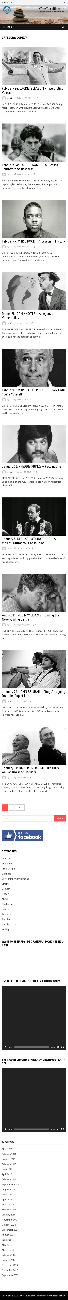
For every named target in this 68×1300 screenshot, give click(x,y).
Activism (6, 858)
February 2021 (9, 1154)
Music (5, 898)
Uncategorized (9, 924)
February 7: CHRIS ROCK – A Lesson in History (33, 241)
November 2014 (10, 1219)
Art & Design (8, 868)
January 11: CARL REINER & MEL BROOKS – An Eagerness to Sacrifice (31, 770)
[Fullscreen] (62, 1047)
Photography (8, 903)
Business (6, 873)
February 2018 (9, 1164)
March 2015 (8, 1204)
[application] (34, 1018)
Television (7, 914)
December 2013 (10, 1265)
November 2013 (10, 1270)
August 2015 (8, 1189)
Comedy (6, 888)
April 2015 (7, 1199)
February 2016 (9, 1179)
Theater (6, 919)
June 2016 (7, 1169)
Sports (5, 909)
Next (19, 807)
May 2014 (7, 1244)
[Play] (5, 1047)
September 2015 (10, 1184)
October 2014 (9, 1224)
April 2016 (7, 1174)
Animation (7, 863)
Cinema (6, 883)
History (5, 893)
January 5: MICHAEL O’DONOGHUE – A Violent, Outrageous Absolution (29, 541)
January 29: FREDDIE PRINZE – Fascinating (31, 467)
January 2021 (8, 1159)
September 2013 (10, 1275)
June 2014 (7, 1239)
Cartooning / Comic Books (15, 878)
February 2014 (9, 1255)
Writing (5, 929)
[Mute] (58, 1047)
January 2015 (8, 1214)
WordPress (52, 1295)
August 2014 (8, 1234)
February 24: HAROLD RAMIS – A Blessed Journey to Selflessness (30, 167)
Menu (7, 27)
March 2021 (8, 1149)
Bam (63, 1295)
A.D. (11, 98)
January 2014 (8, 1260)
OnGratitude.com (27, 1295)
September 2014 (10, 1229)
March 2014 (8, 1249)
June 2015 (7, 1194)
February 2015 (9, 1209)
